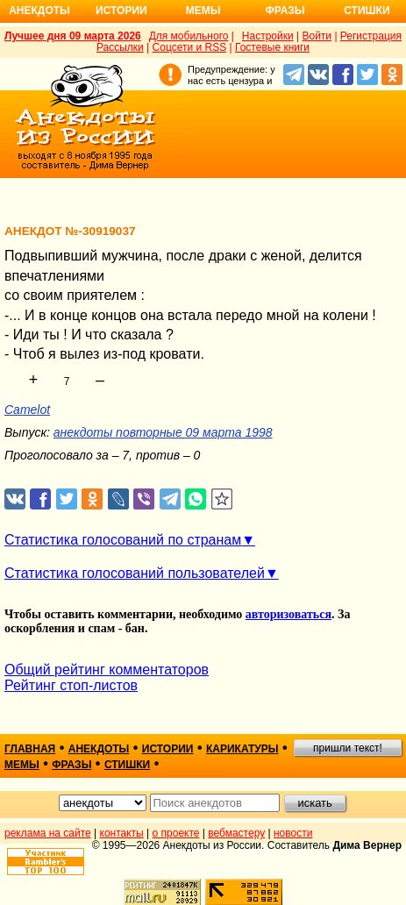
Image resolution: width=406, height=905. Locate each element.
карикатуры (242, 749)
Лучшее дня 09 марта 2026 (72, 36)
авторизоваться (288, 614)
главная (29, 749)
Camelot (27, 410)
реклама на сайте (47, 833)
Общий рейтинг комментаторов (106, 669)
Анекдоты (39, 10)
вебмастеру (236, 833)
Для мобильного (189, 36)
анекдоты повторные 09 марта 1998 (163, 432)
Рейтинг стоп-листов (71, 685)
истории (168, 749)
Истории (121, 10)
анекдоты (99, 749)
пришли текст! (347, 748)
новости (293, 833)
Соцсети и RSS (190, 47)
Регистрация (371, 36)
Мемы (203, 10)
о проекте (176, 833)
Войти (316, 36)
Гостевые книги (272, 47)
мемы (21, 765)
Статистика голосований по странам (122, 539)
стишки (127, 765)
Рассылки (120, 47)
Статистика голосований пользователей (134, 573)
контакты (122, 833)
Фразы (284, 10)
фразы (71, 765)
